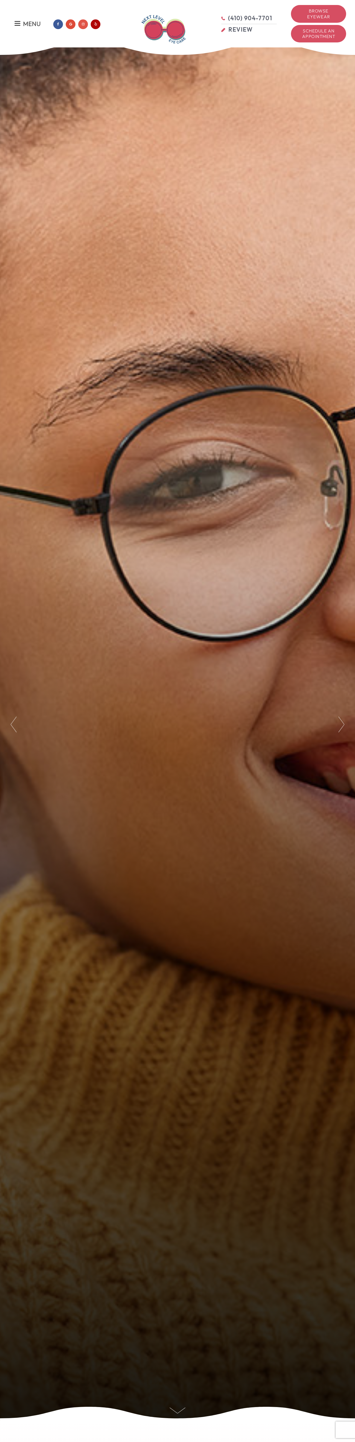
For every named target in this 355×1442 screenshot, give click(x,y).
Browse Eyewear (318, 13)
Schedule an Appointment (318, 33)
